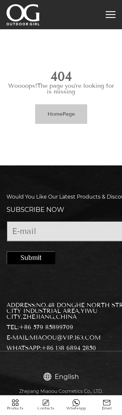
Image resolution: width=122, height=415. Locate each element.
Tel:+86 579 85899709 (40, 327)
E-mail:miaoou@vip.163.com (54, 337)
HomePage (61, 114)
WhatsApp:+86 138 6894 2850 (51, 348)
